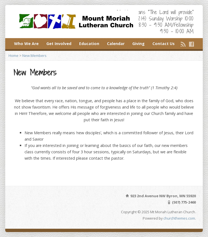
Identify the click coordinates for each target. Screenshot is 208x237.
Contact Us (163, 43)
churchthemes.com (179, 218)
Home (13, 55)
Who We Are (26, 43)
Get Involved (58, 43)
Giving (138, 43)
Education (89, 43)
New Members (34, 55)
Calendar (116, 43)
